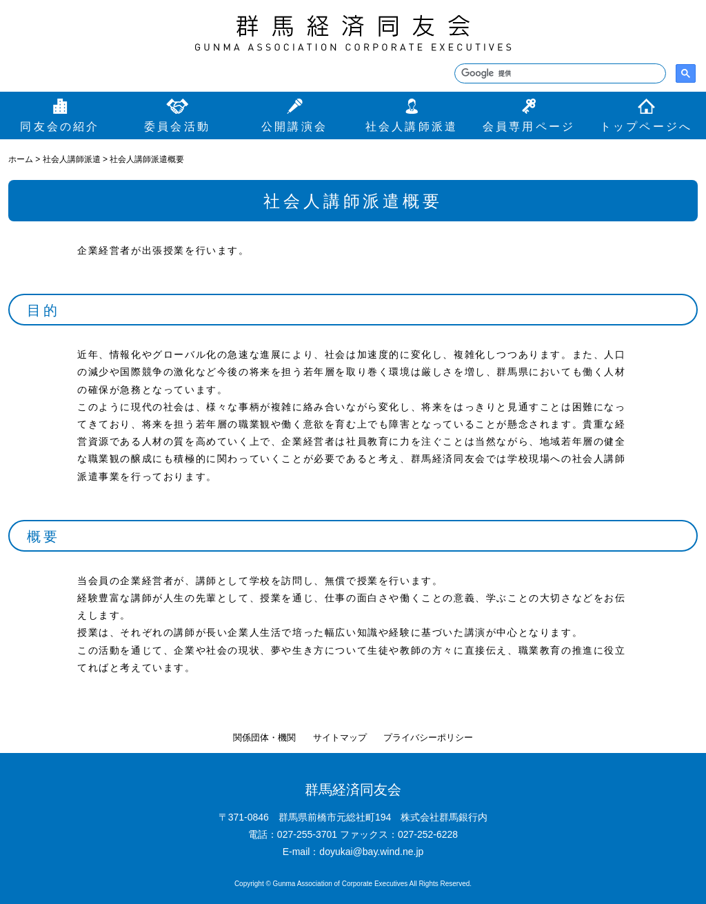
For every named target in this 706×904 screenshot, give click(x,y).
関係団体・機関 (264, 737)
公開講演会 (294, 126)
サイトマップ (340, 737)
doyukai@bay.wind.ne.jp (371, 851)
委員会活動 (177, 126)
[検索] (558, 74)
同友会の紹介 (59, 126)
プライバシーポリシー (428, 737)
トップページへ (646, 126)
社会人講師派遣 (411, 126)
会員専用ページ (529, 126)
